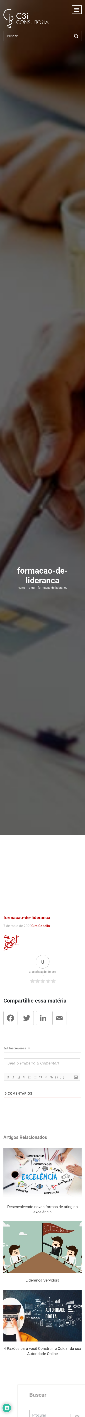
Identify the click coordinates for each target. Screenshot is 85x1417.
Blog (32, 587)
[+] (61, 1077)
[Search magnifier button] (76, 36)
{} (56, 1077)
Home (22, 587)
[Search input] (38, 36)
